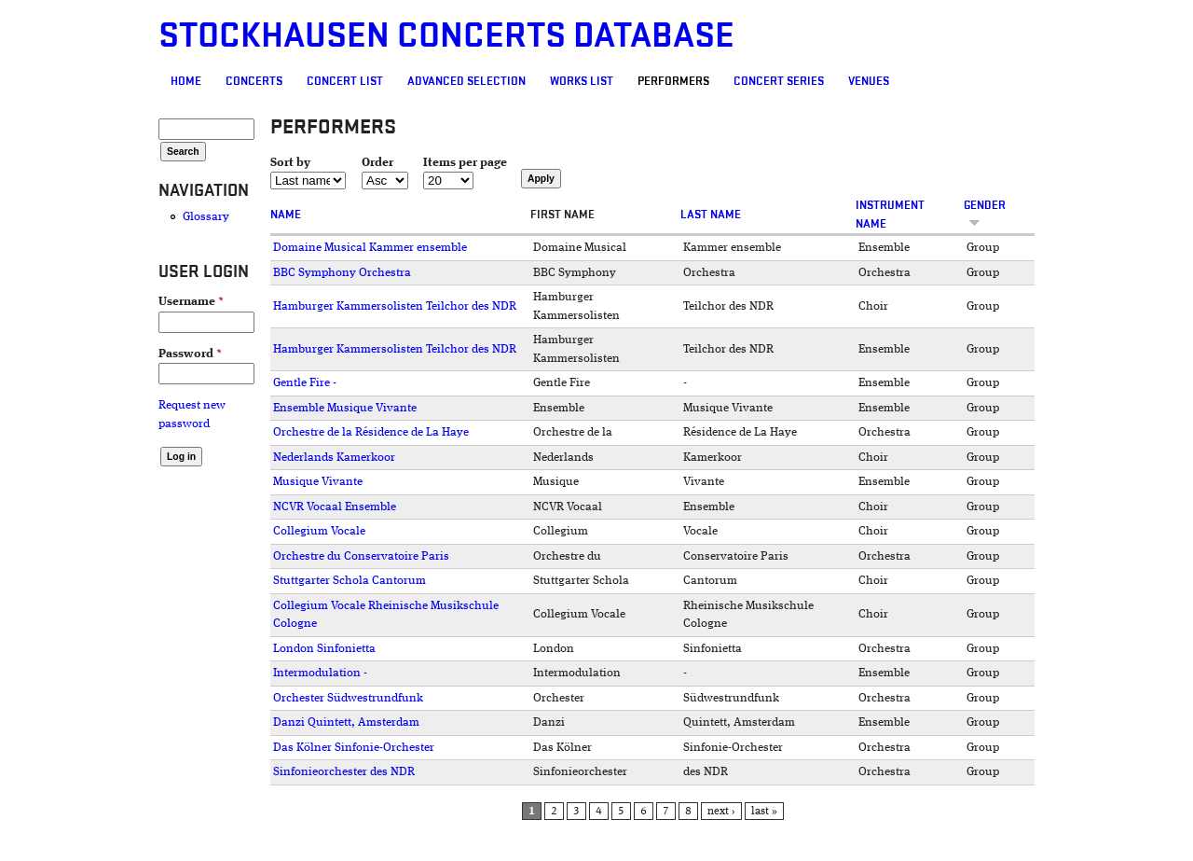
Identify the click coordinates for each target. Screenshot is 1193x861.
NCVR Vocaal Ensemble (334, 507)
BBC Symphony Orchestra (342, 273)
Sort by (290, 163)
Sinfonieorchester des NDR (344, 772)
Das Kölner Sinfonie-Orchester (353, 748)
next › (721, 811)
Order (377, 163)
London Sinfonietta (324, 649)
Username (191, 302)
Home (186, 81)
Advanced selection (466, 81)
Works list (581, 81)
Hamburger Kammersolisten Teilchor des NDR (394, 306)
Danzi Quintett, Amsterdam (346, 722)
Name (285, 214)
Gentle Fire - (304, 383)
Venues (868, 81)
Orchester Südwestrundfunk (348, 698)
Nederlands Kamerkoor (334, 457)
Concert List (345, 81)
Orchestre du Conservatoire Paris (361, 556)
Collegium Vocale (319, 531)
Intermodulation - (320, 673)
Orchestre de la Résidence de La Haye (371, 432)
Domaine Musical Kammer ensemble (370, 248)
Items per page (465, 163)
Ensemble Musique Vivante (345, 408)
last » (764, 811)
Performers (673, 81)
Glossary (206, 217)
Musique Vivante (318, 482)
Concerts (254, 81)
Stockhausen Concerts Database (446, 36)
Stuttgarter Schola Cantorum (349, 581)
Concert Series (779, 81)
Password (190, 354)
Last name (710, 214)
